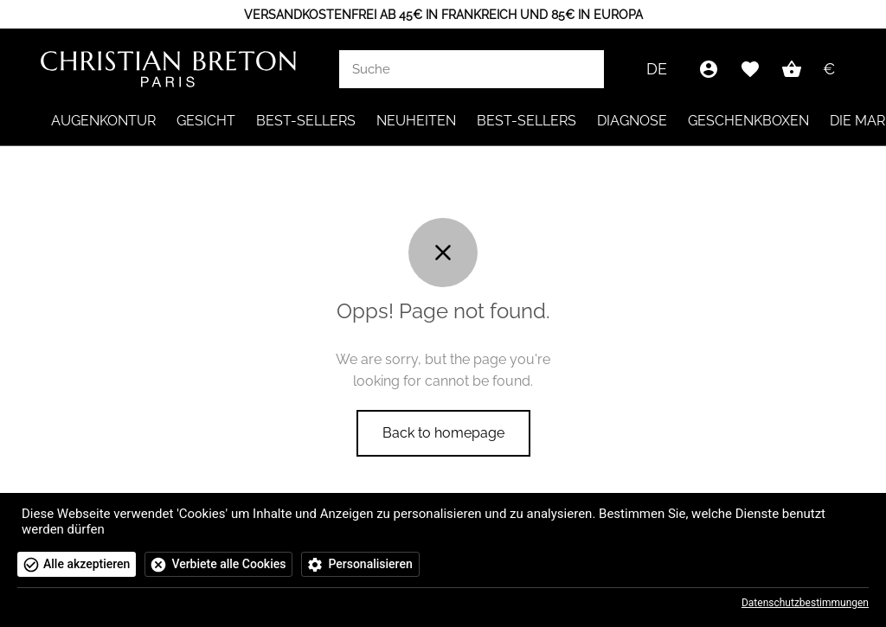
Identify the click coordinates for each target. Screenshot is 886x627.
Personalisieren (370, 564)
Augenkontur (103, 120)
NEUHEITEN (416, 120)
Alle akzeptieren (86, 564)
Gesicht (206, 120)
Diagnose (632, 120)
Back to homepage (443, 433)
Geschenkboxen (748, 120)
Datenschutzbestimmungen (805, 603)
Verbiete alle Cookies (228, 564)
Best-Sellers (306, 120)
